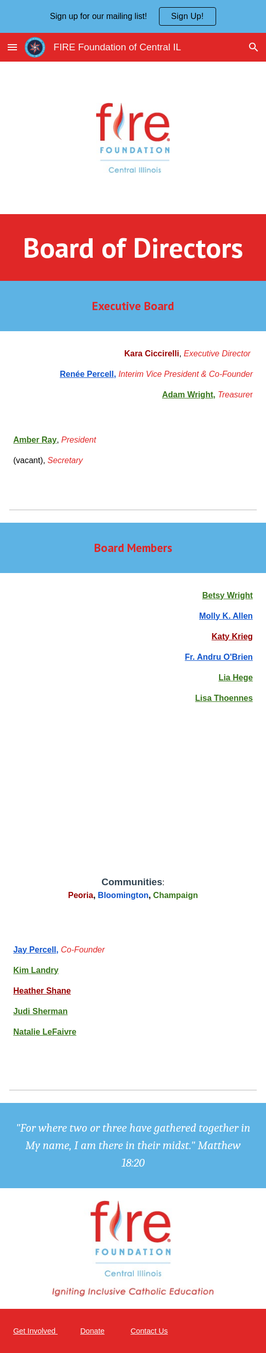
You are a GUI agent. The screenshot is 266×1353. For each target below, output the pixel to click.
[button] (12, 47)
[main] (133, 247)
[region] (133, 16)
